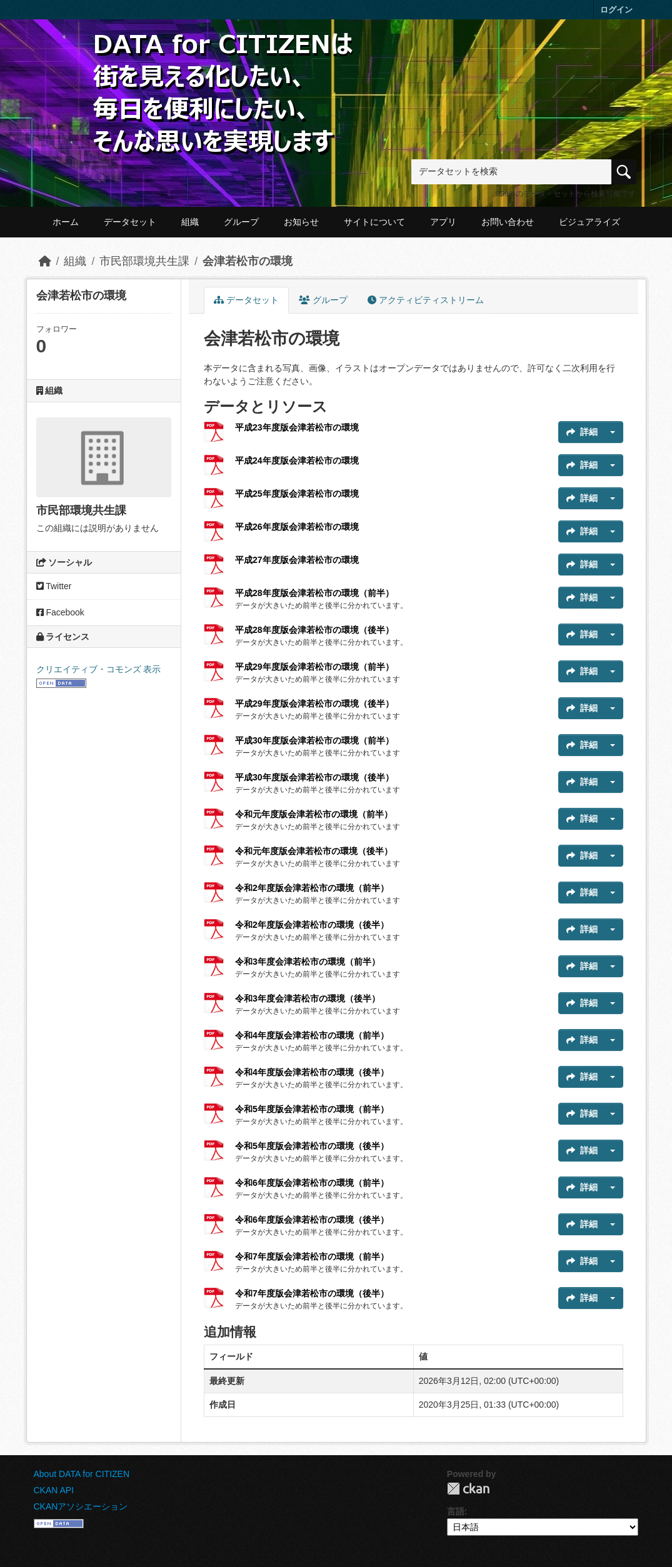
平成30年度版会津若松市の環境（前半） (314, 740)
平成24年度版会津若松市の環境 (297, 460)
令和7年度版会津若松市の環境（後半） (312, 1293)
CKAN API (54, 1490)
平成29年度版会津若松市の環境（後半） (314, 704)
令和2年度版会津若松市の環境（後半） (312, 925)
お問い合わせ (507, 222)
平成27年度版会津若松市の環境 (297, 560)
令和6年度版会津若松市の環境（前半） (312, 1183)
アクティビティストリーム (426, 300)
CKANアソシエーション (81, 1506)
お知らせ (301, 222)
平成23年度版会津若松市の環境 (297, 427)
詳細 (582, 432)
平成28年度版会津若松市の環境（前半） (314, 593)
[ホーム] (45, 261)
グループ (241, 222)
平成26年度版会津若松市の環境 (297, 527)
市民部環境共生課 (144, 261)
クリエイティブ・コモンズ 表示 (98, 669)
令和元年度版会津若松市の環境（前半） (314, 814)
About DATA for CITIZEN (82, 1474)
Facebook (60, 612)
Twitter (54, 586)
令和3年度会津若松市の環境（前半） (307, 962)
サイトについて (374, 222)
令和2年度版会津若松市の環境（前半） (312, 888)
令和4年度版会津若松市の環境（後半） (312, 1072)
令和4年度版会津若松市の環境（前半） (312, 1035)
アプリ (443, 222)
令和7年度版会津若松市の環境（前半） (312, 1256)
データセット (130, 222)
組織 (190, 222)
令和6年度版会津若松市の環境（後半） (312, 1220)
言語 (455, 1511)
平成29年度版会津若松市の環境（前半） (314, 667)
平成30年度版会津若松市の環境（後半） (314, 777)
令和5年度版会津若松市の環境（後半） (312, 1146)
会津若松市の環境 (248, 261)
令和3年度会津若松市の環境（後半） (307, 998)
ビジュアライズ (589, 222)
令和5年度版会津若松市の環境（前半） (312, 1109)
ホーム (66, 222)
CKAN (468, 1488)
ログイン (616, 9)
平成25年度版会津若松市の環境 (297, 494)
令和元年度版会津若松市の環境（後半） (314, 851)
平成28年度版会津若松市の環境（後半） (314, 630)
